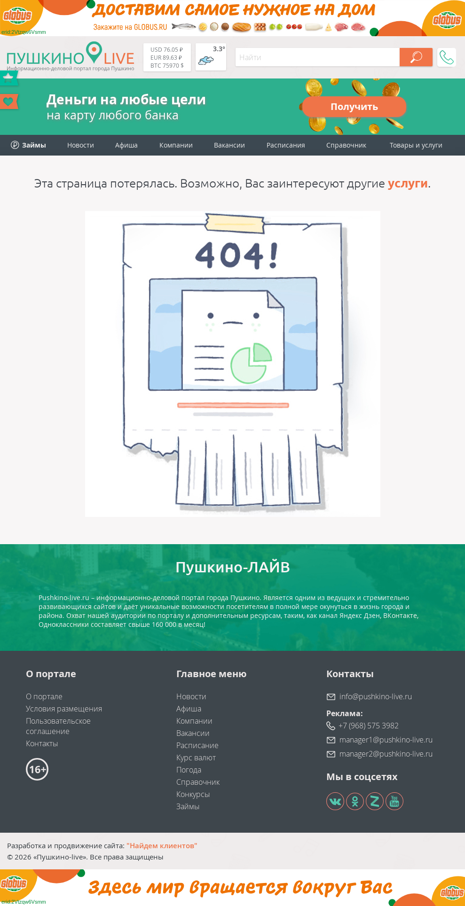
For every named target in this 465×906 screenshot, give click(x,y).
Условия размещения (64, 708)
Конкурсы (193, 794)
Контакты (42, 743)
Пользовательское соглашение (58, 726)
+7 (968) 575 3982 (369, 725)
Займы (188, 806)
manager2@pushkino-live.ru (386, 754)
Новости (80, 145)
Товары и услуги (416, 145)
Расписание (197, 745)
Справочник (346, 145)
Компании (176, 145)
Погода (188, 770)
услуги (408, 183)
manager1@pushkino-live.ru (386, 739)
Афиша (126, 145)
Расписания (286, 145)
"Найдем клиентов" (161, 845)
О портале (44, 696)
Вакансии (229, 145)
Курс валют (196, 757)
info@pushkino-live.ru (375, 696)
